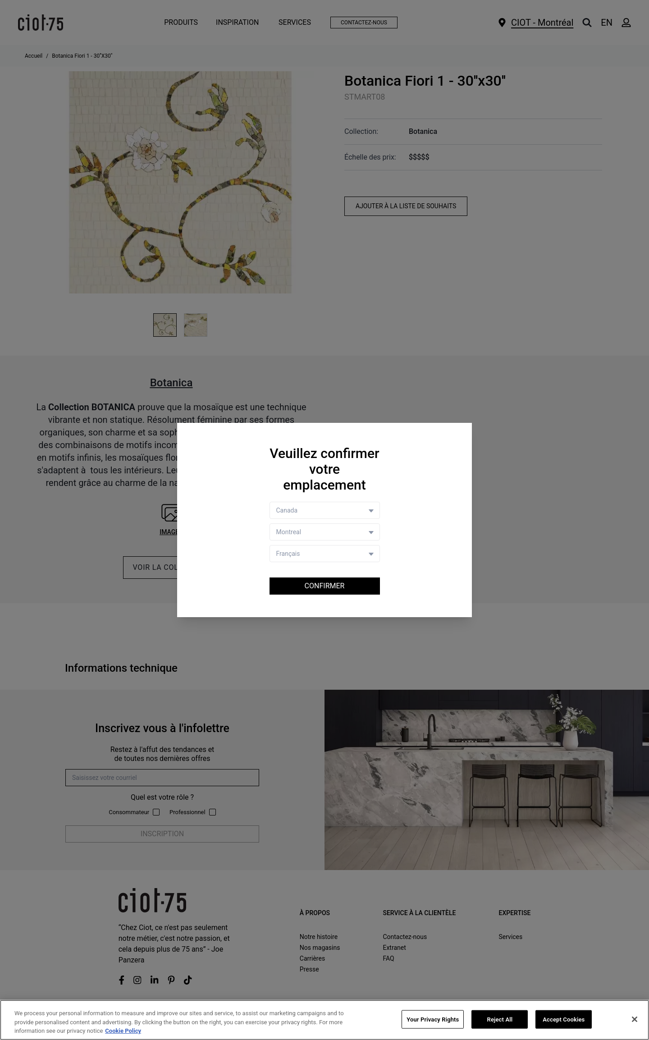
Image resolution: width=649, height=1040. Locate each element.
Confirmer (325, 586)
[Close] (634, 1019)
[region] (324, 1020)
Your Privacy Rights (433, 1019)
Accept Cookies (564, 1019)
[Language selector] (325, 553)
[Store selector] (325, 532)
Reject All (500, 1019)
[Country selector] (325, 510)
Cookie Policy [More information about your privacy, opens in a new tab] (123, 1030)
